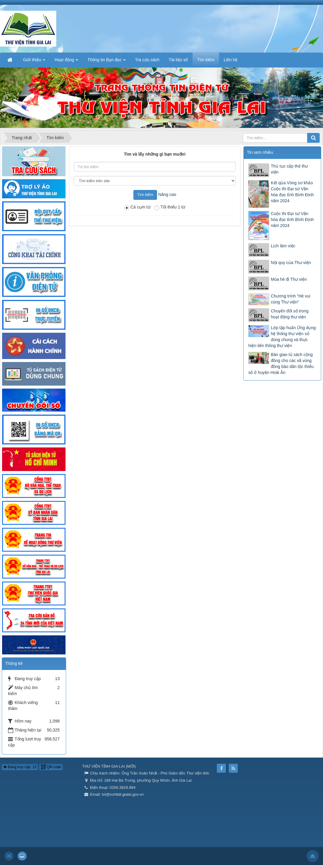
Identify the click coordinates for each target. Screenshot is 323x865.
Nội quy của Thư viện (291, 262)
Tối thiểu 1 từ (169, 207)
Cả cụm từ (137, 207)
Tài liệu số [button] (178, 59)
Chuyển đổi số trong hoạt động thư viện (289, 314)
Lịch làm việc (283, 245)
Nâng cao (167, 194)
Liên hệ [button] (230, 59)
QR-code (51, 767)
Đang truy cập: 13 (19, 767)
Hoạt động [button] (66, 61)
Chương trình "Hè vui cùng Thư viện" (290, 299)
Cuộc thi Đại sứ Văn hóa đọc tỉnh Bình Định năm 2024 (292, 219)
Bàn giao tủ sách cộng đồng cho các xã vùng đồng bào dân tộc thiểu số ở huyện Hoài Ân (280, 363)
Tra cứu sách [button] (147, 59)
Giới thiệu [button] (34, 61)
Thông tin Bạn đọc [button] (106, 61)
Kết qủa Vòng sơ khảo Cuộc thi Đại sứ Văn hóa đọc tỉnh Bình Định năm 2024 (292, 191)
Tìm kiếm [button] (205, 59)
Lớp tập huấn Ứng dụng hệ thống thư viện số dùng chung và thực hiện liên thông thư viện (282, 336)
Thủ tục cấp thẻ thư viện (289, 169)
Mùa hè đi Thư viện (289, 279)
